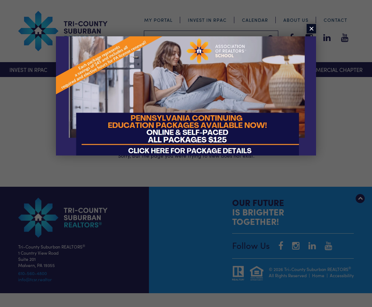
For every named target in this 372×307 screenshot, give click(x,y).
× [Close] (311, 28)
